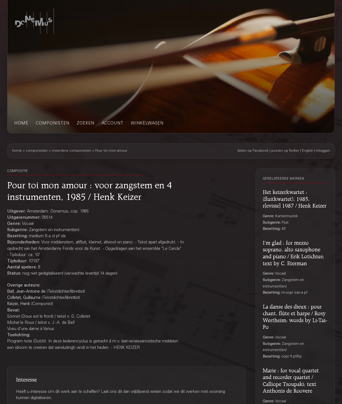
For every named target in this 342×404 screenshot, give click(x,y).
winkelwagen (147, 123)
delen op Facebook (253, 151)
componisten (52, 123)
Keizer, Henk (18, 304)
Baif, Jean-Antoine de (26, 292)
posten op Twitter (285, 151)
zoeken (85, 123)
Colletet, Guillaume (23, 298)
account (112, 123)
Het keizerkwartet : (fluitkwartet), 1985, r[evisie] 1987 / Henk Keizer (294, 198)
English (307, 151)
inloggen (323, 151)
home (21, 123)
